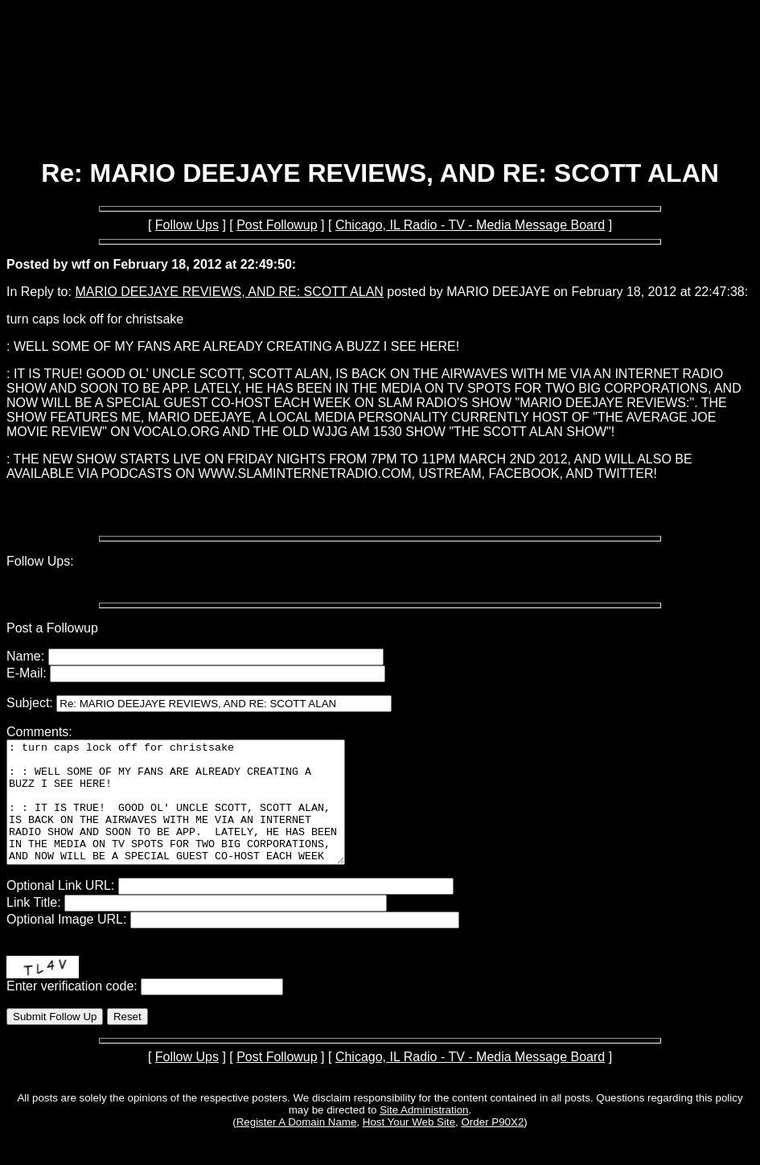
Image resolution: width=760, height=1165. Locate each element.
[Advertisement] (380, 103)
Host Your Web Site (409, 1146)
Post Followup (277, 225)
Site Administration (424, 1134)
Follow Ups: (40, 561)
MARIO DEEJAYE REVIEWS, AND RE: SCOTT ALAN (229, 291)
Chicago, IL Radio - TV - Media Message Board (470, 225)
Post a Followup (52, 628)
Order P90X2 (493, 1146)
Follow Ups (187, 225)
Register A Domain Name (296, 1146)
